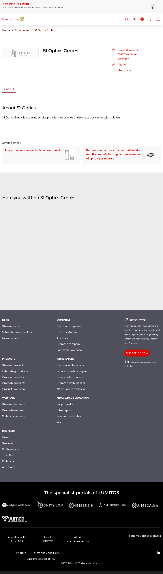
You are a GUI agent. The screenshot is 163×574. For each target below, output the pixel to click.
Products (8, 443)
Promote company (68, 344)
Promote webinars (14, 410)
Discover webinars (13, 404)
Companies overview (69, 350)
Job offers (8, 455)
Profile (9, 89)
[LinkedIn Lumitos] (158, 553)
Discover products (13, 365)
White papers (10, 449)
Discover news (11, 326)
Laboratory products (15, 371)
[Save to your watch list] (149, 19)
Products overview (13, 389)
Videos (61, 422)
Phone (118, 64)
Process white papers (70, 377)
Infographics (65, 410)
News (5, 437)
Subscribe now (137, 353)
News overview (11, 338)
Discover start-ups (68, 332)
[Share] (134, 19)
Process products (13, 377)
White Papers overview (71, 389)
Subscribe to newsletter (17, 332)
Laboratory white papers (72, 371)
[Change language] (142, 19)
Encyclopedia (65, 404)
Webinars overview (13, 416)
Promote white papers (71, 383)
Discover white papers (70, 365)
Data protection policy (41, 558)
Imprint (21, 553)
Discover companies (69, 326)
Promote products (13, 383)
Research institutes (69, 416)
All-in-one (8, 467)
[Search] (126, 19)
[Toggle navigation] (158, 19)
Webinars (8, 461)
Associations (64, 338)
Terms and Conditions (46, 553)
